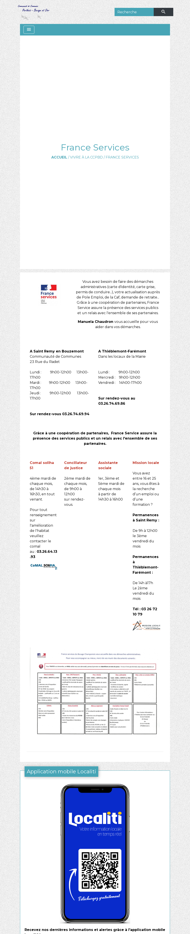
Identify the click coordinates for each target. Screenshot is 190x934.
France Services (122, 157)
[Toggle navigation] (28, 30)
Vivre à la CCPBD (86, 157)
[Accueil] (33, 12)
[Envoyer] (163, 12)
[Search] (134, 12)
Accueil (59, 157)
